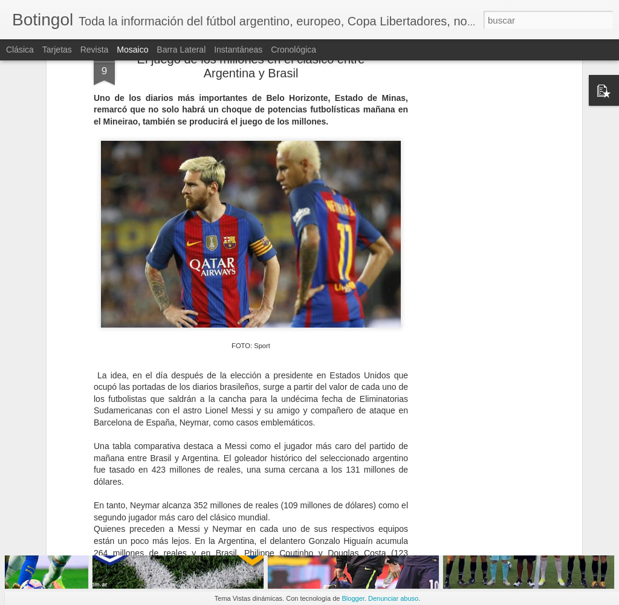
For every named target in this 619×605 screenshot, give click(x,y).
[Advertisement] (474, 181)
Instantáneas (238, 49)
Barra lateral (181, 49)
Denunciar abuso (393, 598)
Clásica (20, 49)
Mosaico (132, 49)
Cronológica (293, 49)
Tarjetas (57, 49)
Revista (94, 49)
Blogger (353, 598)
